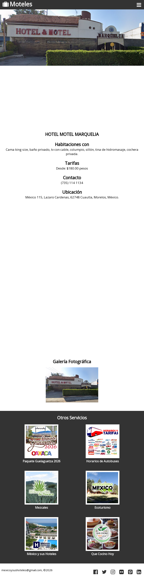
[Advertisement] (72, 96)
